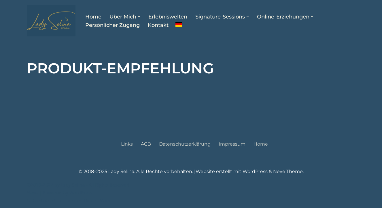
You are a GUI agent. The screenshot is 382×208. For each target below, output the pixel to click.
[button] (139, 16)
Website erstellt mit (219, 171)
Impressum (232, 144)
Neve (32, 193)
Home (93, 17)
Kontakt (158, 25)
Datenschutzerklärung (185, 144)
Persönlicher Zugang (112, 25)
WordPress (255, 171)
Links (127, 144)
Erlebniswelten (167, 17)
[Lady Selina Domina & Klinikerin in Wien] (51, 20)
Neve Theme (288, 171)
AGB (146, 144)
